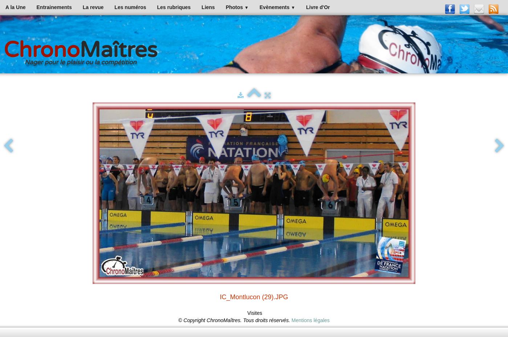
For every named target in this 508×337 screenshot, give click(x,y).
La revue (93, 7)
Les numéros (130, 7)
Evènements (277, 7)
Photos (237, 7)
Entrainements (54, 7)
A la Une (15, 7)
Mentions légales (311, 320)
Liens (208, 7)
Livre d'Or (318, 7)
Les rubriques (174, 7)
